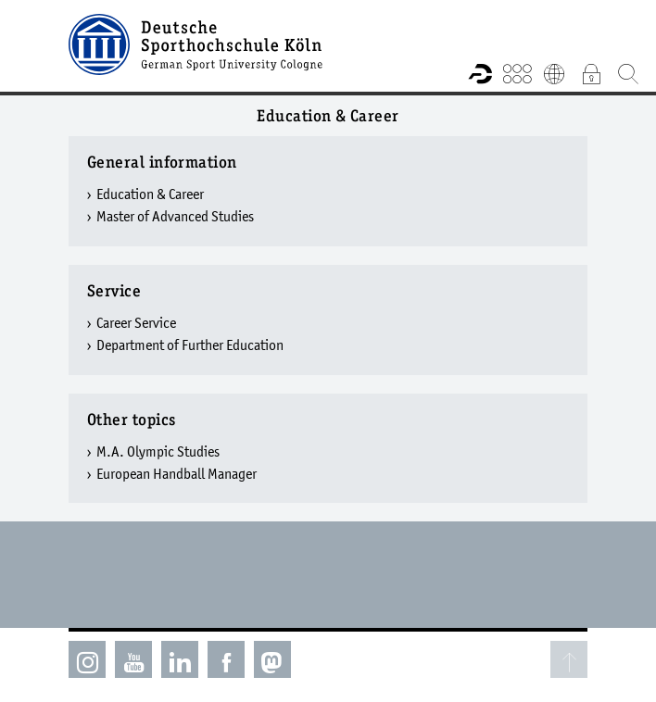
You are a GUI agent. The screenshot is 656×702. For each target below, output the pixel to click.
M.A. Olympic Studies (158, 451)
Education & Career (150, 193)
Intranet (591, 73)
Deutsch (554, 73)
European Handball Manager (176, 473)
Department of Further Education (190, 344)
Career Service (136, 322)
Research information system (479, 73)
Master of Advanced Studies (175, 215)
